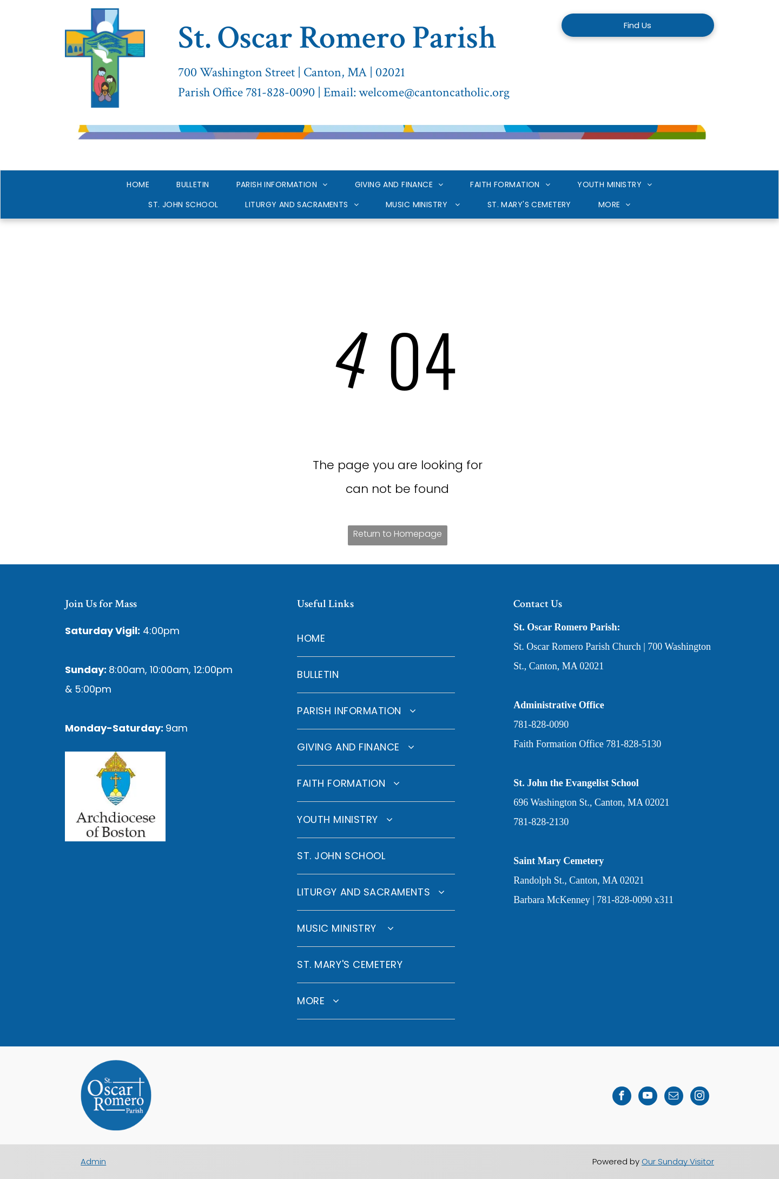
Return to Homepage (397, 534)
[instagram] (699, 1097)
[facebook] (621, 1097)
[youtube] (647, 1097)
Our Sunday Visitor (678, 1161)
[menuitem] (138, 184)
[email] (673, 1097)
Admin (93, 1161)
